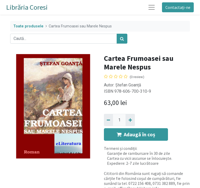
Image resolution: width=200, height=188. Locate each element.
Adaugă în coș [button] (136, 134)
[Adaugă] (130, 120)
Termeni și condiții (120, 148)
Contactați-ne (177, 7)
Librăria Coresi (27, 7)
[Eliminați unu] (108, 120)
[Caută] (122, 39)
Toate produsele (28, 26)
